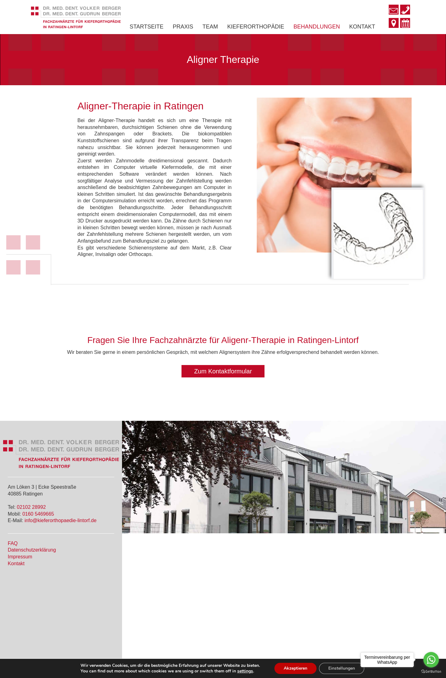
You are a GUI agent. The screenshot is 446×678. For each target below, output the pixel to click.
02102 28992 (31, 507)
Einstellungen (341, 668)
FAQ (13, 543)
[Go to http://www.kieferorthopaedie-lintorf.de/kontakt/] (394, 23)
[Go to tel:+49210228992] (405, 10)
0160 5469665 (38, 514)
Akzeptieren (295, 668)
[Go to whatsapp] (431, 659)
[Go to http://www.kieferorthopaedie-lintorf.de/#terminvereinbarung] (405, 24)
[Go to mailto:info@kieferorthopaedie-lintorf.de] (394, 10)
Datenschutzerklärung (32, 550)
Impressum (20, 556)
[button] (223, 371)
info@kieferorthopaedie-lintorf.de (60, 520)
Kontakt (16, 563)
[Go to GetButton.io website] (431, 672)
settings (245, 671)
